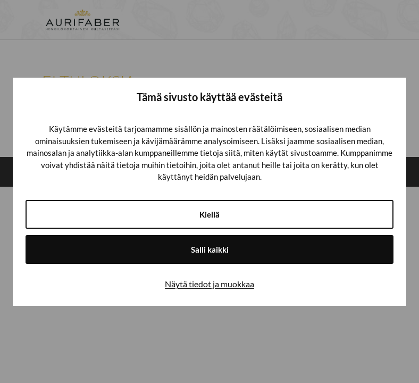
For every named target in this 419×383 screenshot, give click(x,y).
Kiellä (209, 214)
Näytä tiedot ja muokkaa (209, 284)
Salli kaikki (210, 249)
